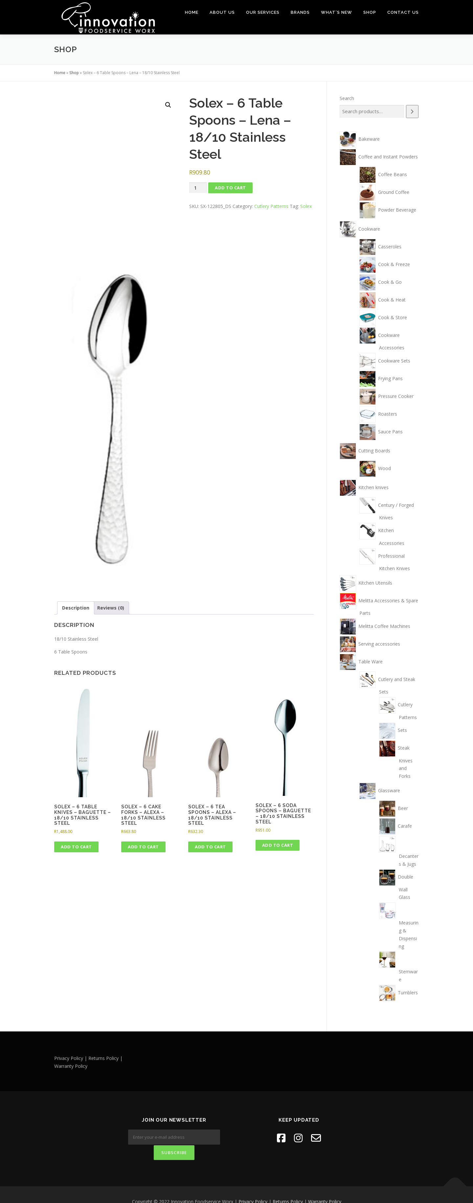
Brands (300, 12)
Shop (369, 12)
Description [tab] (75, 607)
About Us (222, 12)
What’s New (336, 12)
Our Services (263, 12)
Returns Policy (288, 1187)
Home (191, 12)
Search (347, 98)
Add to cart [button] (76, 846)
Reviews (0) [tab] (110, 607)
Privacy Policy (252, 1187)
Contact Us (403, 12)
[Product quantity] (198, 187)
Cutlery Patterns (271, 206)
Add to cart (230, 187)
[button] (168, 105)
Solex (306, 206)
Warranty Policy (324, 1187)
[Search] (412, 111)
